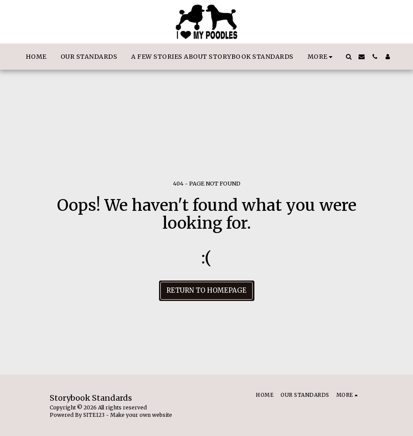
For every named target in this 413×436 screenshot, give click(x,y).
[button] (348, 57)
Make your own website (141, 415)
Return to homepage (206, 290)
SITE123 (94, 415)
